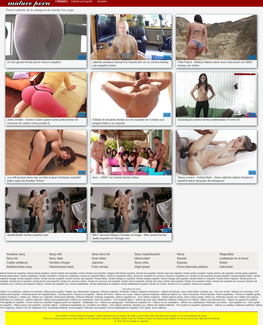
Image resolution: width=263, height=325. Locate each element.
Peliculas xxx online (217, 302)
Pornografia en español (12, 302)
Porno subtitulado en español (123, 307)
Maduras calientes (167, 299)
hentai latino (101, 278)
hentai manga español (148, 278)
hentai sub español (173, 281)
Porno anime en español (39, 302)
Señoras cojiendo (109, 291)
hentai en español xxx (177, 275)
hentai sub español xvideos (29, 284)
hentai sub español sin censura (229, 281)
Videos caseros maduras (147, 294)
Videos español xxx (126, 297)
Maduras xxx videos (188, 299)
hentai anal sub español (169, 273)
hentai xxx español (201, 284)
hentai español (221, 275)
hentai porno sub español (46, 281)
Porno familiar (207, 294)
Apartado (102, 1)
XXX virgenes (7, 307)
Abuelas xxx (139, 305)
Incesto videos (50, 305)
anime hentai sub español (63, 273)
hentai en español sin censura (149, 275)
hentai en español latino (93, 275)
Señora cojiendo (33, 299)
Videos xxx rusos (124, 294)
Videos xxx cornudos (242, 291)
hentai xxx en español (179, 284)
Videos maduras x (9, 297)
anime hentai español (38, 273)
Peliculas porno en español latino (39, 294)
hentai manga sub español (174, 278)
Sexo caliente (159, 307)
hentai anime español (194, 273)
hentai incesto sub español (79, 278)
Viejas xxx (25, 297)
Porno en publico (103, 299)
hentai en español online (119, 275)
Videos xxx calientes (42, 297)
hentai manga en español (122, 278)
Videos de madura (248, 297)
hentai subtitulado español (134, 284)
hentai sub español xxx (56, 284)
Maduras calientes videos (249, 305)
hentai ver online (158, 284)
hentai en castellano (68, 275)
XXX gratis (144, 307)
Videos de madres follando (161, 305)
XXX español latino (124, 299)
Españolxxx (207, 305)
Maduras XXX (39, 307)
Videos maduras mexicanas (145, 291)
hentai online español (227, 278)
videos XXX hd (23, 307)
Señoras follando (84, 297)
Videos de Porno (104, 294)
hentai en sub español (201, 275)
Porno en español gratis (247, 294)
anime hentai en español (13, 273)
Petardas (124, 291)
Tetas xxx (210, 297)
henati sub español (146, 273)
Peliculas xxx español (95, 307)
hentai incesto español (52, 278)
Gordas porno (65, 294)
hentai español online (28, 278)
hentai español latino (241, 275)
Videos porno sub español (27, 305)
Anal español (76, 307)
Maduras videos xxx (171, 294)
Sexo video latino (190, 291)
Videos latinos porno (172, 297)
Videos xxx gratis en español (242, 299)
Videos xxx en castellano (166, 302)
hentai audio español (246, 273)
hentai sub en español (132, 281)
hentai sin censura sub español (104, 281)
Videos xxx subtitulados (193, 302)
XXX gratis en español (188, 305)
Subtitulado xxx (90, 302)
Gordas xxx (206, 291)
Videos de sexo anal (145, 299)
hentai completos (48, 275)
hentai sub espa (154, 281)
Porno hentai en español (28, 4)
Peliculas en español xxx (138, 302)
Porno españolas (225, 294)
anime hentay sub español (92, 273)
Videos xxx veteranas (81, 299)
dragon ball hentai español (121, 273)
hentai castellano (29, 275)
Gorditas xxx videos (97, 305)
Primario (61, 1)
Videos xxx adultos (224, 305)
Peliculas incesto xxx (227, 297)
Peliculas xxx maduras (12, 299)
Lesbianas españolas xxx (73, 305)
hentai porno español (21, 281)
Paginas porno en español (67, 302)
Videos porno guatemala (56, 299)
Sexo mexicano (191, 294)
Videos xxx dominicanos (213, 299)
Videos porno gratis (53, 291)
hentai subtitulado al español (104, 284)
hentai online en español (202, 278)
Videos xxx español (84, 294)
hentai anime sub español (220, 273)
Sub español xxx (238, 302)
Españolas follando (58, 307)
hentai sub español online (198, 281)
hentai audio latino (9, 275)
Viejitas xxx (71, 291)
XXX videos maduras (149, 297)
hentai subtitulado (79, 284)
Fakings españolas (104, 297)
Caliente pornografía (81, 1)
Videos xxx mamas (32, 291)
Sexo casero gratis (194, 297)
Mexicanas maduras (88, 291)
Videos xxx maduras (10, 291)
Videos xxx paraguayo (112, 302)
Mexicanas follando (65, 297)
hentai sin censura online (73, 281)
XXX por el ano (222, 291)
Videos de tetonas (170, 291)
